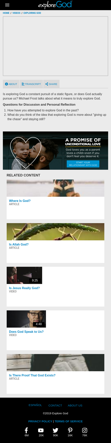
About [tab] (11, 84)
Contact (55, 405)
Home (6, 13)
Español (35, 405)
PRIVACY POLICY (40, 421)
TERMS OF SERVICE (69, 421)
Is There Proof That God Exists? (32, 375)
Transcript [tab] (31, 84)
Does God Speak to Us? (26, 331)
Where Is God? (20, 200)
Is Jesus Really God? (24, 288)
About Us (75, 405)
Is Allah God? (19, 244)
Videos (16, 13)
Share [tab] (51, 84)
